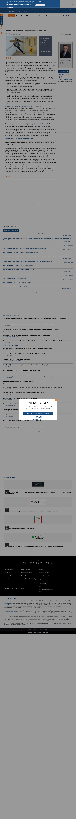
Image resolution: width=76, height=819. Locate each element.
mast (37, 416)
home (41, 416)
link (39, 416)
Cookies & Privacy (37, 419)
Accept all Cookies (39, 1)
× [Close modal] (55, 400)
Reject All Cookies (40, 4)
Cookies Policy (9, 7)
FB (33, 416)
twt (35, 416)
